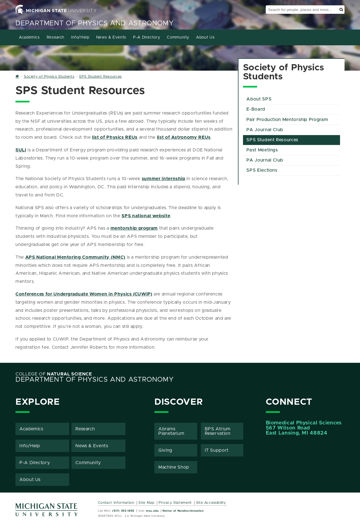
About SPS (258, 99)
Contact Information (116, 503)
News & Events (111, 37)
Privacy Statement (175, 503)
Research (55, 37)
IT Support (217, 450)
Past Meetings (262, 150)
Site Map (146, 503)
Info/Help (80, 37)
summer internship (163, 178)
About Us (205, 37)
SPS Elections (261, 170)
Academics (29, 37)
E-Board (255, 109)
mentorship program (134, 228)
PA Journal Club (264, 129)
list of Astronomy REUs (184, 137)
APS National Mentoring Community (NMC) (75, 257)
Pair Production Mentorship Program (287, 119)
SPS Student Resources (272, 140)
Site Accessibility (211, 503)
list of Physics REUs (115, 137)
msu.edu (152, 510)
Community (178, 37)
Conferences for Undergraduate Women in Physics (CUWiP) (83, 294)
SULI (20, 150)
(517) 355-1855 (123, 510)
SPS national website (146, 216)
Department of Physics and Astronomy (94, 23)
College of (53, 374)
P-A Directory (146, 37)
